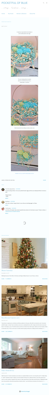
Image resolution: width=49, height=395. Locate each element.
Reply (6, 198)
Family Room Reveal (8, 370)
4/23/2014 (14, 208)
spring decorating (10, 180)
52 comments (8, 384)
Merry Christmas (7, 270)
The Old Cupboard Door (10, 188)
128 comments (8, 331)
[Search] (43, 2)
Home (3, 13)
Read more (44, 278)
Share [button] (44, 180)
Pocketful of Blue (15, 2)
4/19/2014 (18, 188)
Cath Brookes (8, 208)
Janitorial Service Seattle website (12, 211)
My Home (10, 13)
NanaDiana (7, 201)
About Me (32, 13)
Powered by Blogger (24, 391)
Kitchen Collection (21, 13)
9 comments (8, 278)
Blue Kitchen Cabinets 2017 (10, 318)
